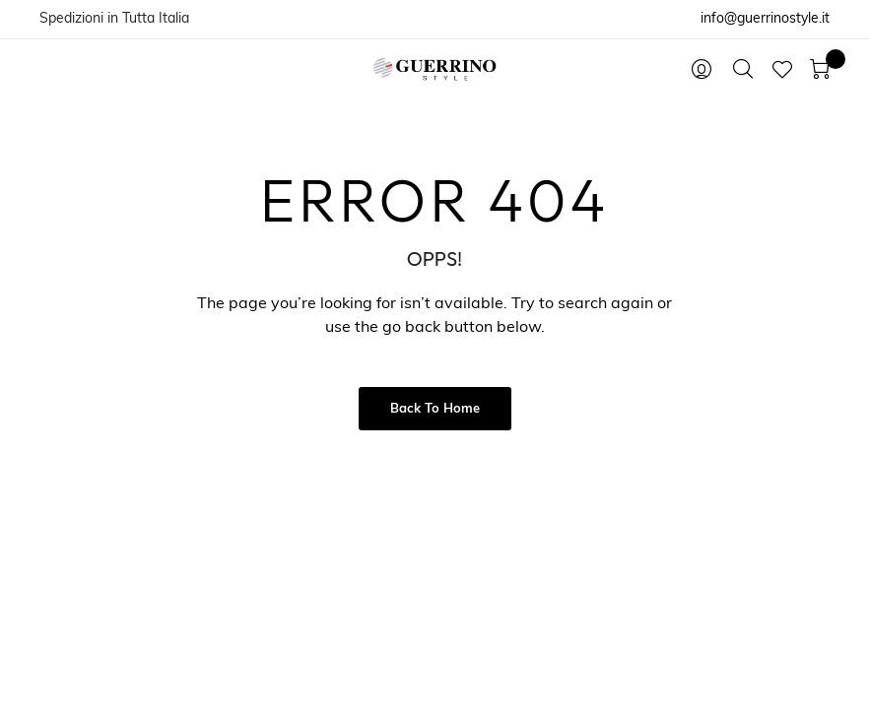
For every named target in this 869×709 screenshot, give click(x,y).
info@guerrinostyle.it (765, 19)
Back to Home (435, 409)
